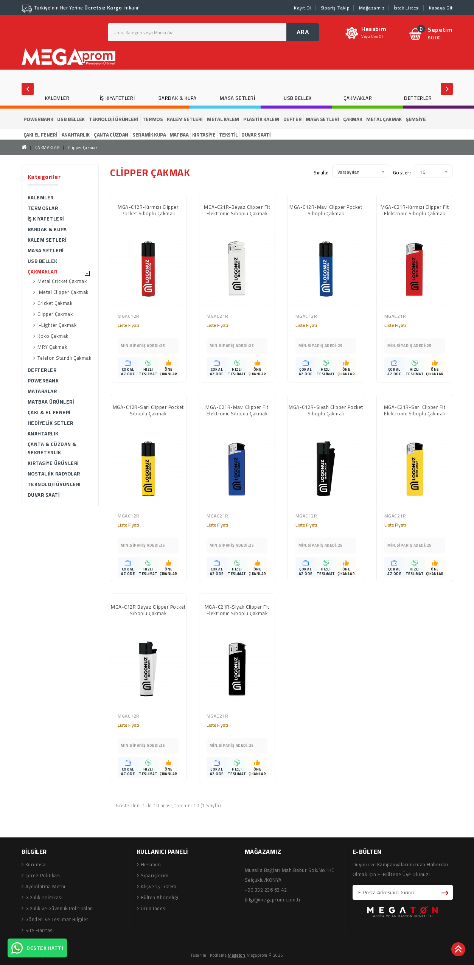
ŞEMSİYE (416, 119)
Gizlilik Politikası (44, 897)
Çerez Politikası (43, 875)
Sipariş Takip (335, 8)
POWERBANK (38, 119)
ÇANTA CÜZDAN (111, 134)
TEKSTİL (228, 134)
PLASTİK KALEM (261, 119)
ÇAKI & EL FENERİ (49, 412)
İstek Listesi (407, 8)
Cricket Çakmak (54, 303)
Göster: (402, 172)
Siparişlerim (155, 875)
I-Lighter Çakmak (56, 325)
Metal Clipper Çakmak (63, 292)
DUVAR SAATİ (255, 134)
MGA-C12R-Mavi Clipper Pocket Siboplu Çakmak (325, 211)
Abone (446, 892)
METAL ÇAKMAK (384, 119)
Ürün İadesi (154, 908)
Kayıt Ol (302, 8)
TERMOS (153, 119)
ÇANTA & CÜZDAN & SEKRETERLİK (52, 448)
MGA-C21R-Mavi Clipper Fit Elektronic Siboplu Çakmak (237, 411)
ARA (303, 32)
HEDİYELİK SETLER (50, 423)
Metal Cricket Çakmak (62, 281)
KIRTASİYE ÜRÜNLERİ (53, 463)
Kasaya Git (441, 8)
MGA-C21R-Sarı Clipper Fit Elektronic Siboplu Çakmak (415, 411)
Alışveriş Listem (159, 886)
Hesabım (151, 864)
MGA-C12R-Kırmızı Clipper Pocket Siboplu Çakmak (148, 211)
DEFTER (292, 119)
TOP (458, 949)
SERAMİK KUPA (149, 134)
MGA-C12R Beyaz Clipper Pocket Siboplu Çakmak (148, 611)
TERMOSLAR (43, 208)
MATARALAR (42, 391)
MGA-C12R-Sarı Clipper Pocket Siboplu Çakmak (148, 411)
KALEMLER (57, 98)
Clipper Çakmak (83, 147)
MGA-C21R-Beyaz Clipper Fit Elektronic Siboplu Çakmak (237, 211)
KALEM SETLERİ (184, 119)
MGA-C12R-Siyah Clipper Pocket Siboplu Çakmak (326, 411)
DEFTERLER (418, 98)
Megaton (237, 955)
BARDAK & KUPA (178, 98)
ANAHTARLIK (76, 134)
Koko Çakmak (52, 336)
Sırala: (321, 172)
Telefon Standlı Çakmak (64, 358)
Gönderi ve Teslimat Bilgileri (57, 919)
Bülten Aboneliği (160, 897)
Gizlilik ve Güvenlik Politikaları (59, 908)
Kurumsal (36, 864)
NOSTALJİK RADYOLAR (54, 473)
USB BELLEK (298, 98)
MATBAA (179, 134)
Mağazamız (372, 8)
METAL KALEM (223, 119)
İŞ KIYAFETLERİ (117, 98)
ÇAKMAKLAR (357, 98)
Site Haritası (39, 930)
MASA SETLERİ (237, 98)
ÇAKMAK (352, 119)
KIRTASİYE (204, 134)
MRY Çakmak (52, 347)
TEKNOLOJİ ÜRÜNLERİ (113, 119)
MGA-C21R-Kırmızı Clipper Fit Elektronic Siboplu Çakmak (415, 211)
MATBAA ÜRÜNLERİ (51, 402)
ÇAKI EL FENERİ (40, 134)
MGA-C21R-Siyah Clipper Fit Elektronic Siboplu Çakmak (237, 611)
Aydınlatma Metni (45, 886)
